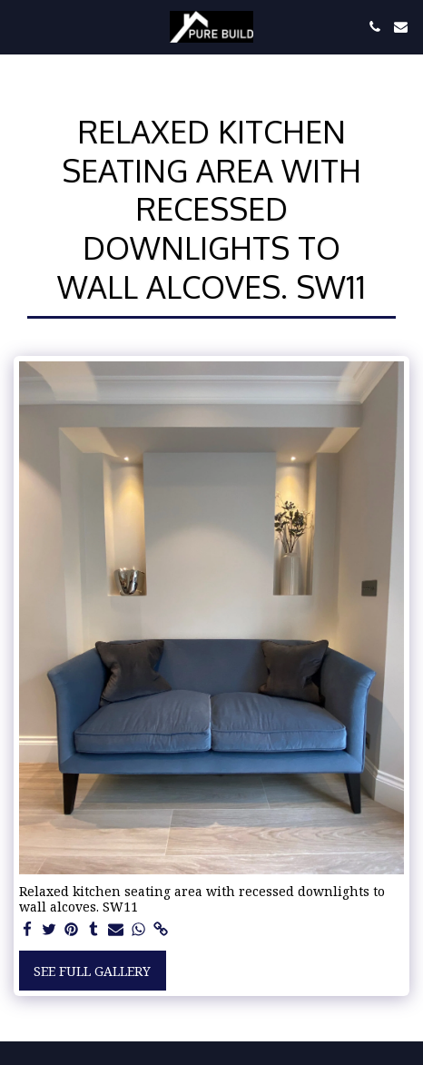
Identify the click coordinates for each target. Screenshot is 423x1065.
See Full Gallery (92, 971)
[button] (20, 25)
